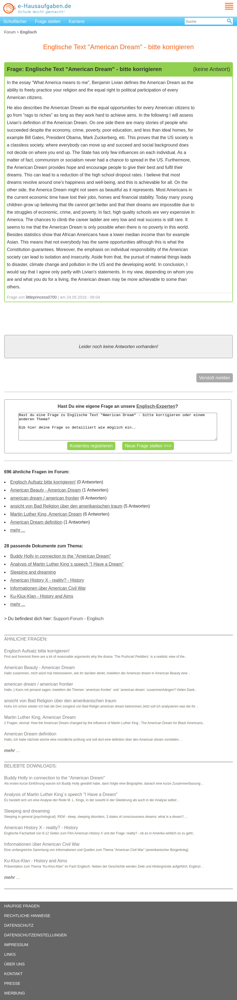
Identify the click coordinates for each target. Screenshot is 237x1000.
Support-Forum (68, 618)
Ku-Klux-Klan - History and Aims (41, 596)
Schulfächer (15, 21)
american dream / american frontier (44, 498)
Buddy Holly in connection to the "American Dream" (60, 556)
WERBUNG (14, 993)
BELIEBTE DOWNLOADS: (30, 766)
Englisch (95, 618)
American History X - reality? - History (47, 580)
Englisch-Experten (155, 406)
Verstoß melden (214, 377)
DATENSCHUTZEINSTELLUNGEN (35, 935)
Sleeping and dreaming (33, 572)
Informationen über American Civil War (48, 588)
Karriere (77, 21)
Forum (10, 32)
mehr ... (17, 530)
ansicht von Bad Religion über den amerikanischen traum (66, 506)
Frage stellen (48, 21)
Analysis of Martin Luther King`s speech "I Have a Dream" (67, 564)
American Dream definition (36, 522)
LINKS (10, 954)
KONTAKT (13, 974)
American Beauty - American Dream (45, 490)
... (12, 750)
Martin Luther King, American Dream (46, 514)
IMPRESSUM (16, 944)
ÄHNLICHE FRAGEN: (25, 639)
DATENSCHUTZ (18, 925)
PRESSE (12, 983)
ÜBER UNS (14, 964)
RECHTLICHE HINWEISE (27, 915)
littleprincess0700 (41, 297)
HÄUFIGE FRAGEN (22, 906)
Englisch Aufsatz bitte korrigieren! (43, 482)
